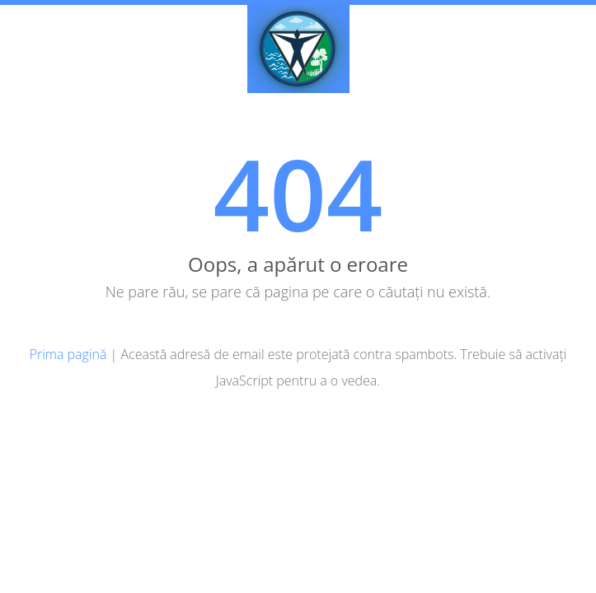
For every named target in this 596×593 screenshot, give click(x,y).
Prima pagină (68, 354)
